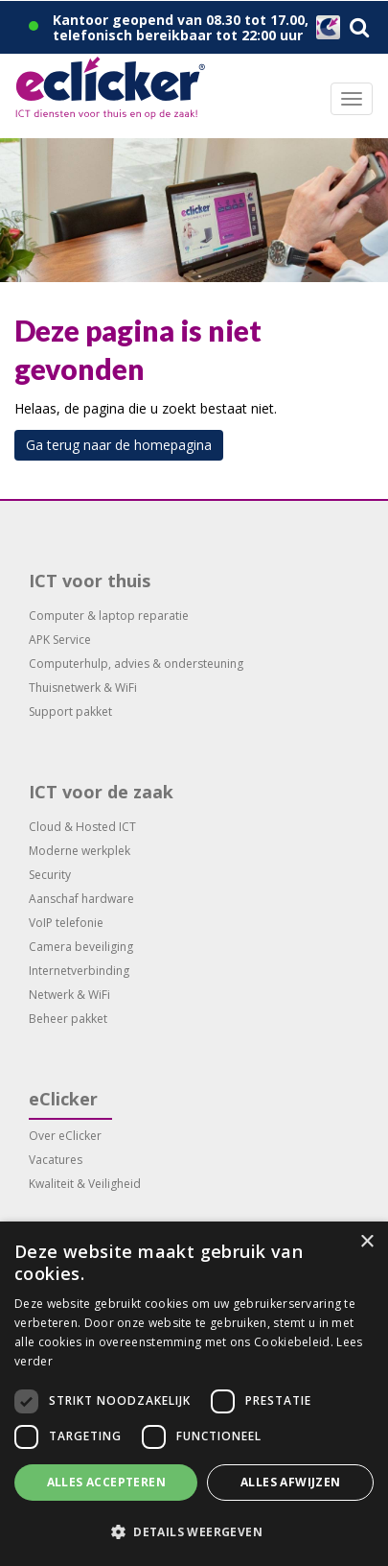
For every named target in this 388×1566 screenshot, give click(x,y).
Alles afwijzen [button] (290, 1482)
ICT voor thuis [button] (89, 580)
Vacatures (55, 1159)
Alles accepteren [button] (106, 1482)
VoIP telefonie (66, 922)
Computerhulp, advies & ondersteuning (136, 663)
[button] (194, 1532)
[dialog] (194, 1394)
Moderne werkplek (79, 850)
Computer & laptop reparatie (109, 615)
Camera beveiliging (81, 946)
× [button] (366, 1242)
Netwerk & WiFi (69, 994)
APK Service (60, 639)
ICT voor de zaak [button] (101, 791)
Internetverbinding (79, 970)
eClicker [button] (63, 1098)
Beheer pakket (68, 1018)
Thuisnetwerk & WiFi (83, 687)
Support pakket (70, 711)
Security (50, 874)
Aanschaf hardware (81, 898)
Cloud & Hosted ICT (82, 827)
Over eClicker (65, 1135)
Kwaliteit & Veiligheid (85, 1183)
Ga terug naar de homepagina (119, 445)
